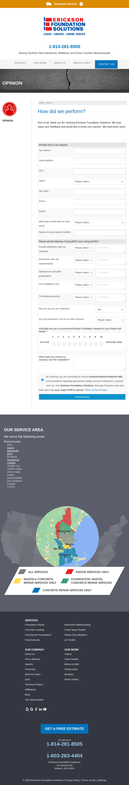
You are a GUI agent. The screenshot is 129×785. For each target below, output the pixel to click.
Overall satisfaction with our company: (52, 247)
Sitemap (102, 778)
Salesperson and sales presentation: (50, 272)
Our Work (40, 63)
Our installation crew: (49, 282)
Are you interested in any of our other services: (62, 317)
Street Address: (46, 158)
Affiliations (30, 687)
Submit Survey (82, 395)
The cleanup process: (49, 294)
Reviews (69, 672)
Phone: (42, 199)
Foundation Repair (34, 623)
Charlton (11, 461)
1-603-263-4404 (64, 753)
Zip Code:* (44, 189)
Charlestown (13, 458)
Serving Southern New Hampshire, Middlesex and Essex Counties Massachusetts (65, 53)
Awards (29, 662)
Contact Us (109, 63)
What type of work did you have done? (54, 221)
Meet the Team (33, 672)
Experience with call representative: (48, 259)
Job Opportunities (34, 698)
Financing (30, 667)
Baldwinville (13, 449)
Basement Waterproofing (77, 623)
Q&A (27, 677)
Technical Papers (34, 682)
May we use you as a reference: (54, 307)
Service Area (84, 63)
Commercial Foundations (38, 633)
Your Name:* (45, 148)
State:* (42, 179)
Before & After (71, 662)
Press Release (32, 657)
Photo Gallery (71, 677)
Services (18, 63)
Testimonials (71, 667)
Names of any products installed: (55, 230)
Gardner (11, 485)
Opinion (7, 119)
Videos (68, 652)
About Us (61, 63)
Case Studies (71, 657)
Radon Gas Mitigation (75, 633)
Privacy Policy (72, 778)
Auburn (10, 446)
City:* (41, 169)
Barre (9, 452)
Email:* (42, 209)
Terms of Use (91, 388)
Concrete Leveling (34, 628)
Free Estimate (32, 638)
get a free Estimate (64, 727)
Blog (27, 692)
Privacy (103, 388)
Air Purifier (70, 638)
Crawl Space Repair (75, 628)
